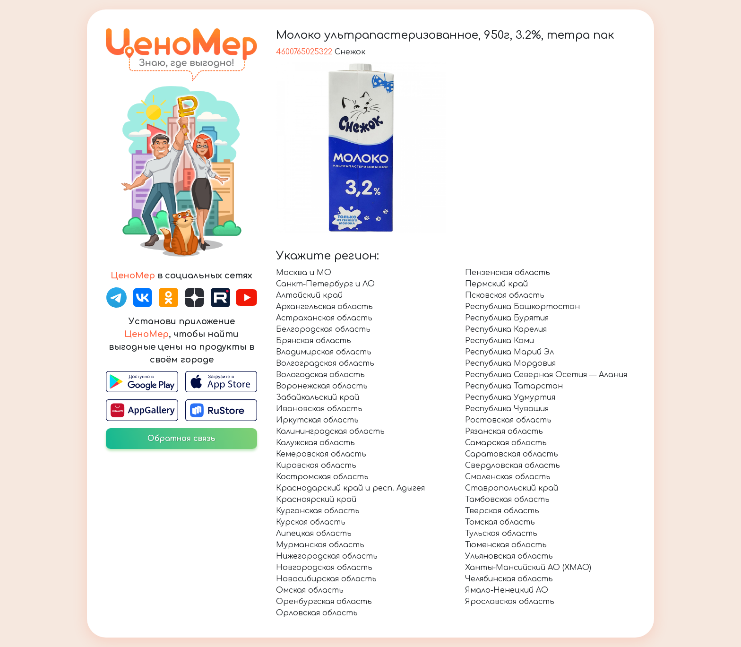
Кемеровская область (321, 454)
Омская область (310, 590)
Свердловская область (512, 465)
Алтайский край (309, 295)
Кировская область (316, 465)
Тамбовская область (507, 499)
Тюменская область (506, 545)
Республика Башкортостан (522, 306)
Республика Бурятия (507, 318)
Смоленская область (508, 477)
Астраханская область (324, 318)
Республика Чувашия (507, 409)
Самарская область (506, 443)
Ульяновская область (509, 556)
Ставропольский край (511, 488)
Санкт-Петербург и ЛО (325, 284)
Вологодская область (320, 375)
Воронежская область (322, 386)
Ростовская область (508, 420)
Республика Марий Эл (509, 352)
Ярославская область (509, 601)
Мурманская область (320, 545)
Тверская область (502, 511)
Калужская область (315, 443)
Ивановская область (319, 409)
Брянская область (313, 340)
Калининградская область (330, 431)
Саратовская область (511, 454)
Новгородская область (324, 567)
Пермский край (496, 284)
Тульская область (501, 533)
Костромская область (322, 477)
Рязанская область (504, 431)
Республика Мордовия (510, 363)
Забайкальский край (317, 397)
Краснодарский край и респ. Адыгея (350, 488)
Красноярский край (316, 499)
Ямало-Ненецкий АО (506, 590)
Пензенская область (507, 272)
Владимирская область (323, 352)
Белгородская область (323, 329)
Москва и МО (303, 272)
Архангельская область (324, 306)
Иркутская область (317, 420)
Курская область (310, 522)
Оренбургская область (324, 601)
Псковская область (504, 295)
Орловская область (317, 613)
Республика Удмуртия (510, 397)
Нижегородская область (327, 556)
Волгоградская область (325, 363)
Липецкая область (314, 533)
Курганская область (318, 511)
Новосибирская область (326, 579)
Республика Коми (499, 340)
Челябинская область (509, 579)
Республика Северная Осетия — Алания (546, 375)
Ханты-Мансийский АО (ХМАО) (528, 567)
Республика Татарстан (514, 386)
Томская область (500, 522)
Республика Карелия (506, 329)
